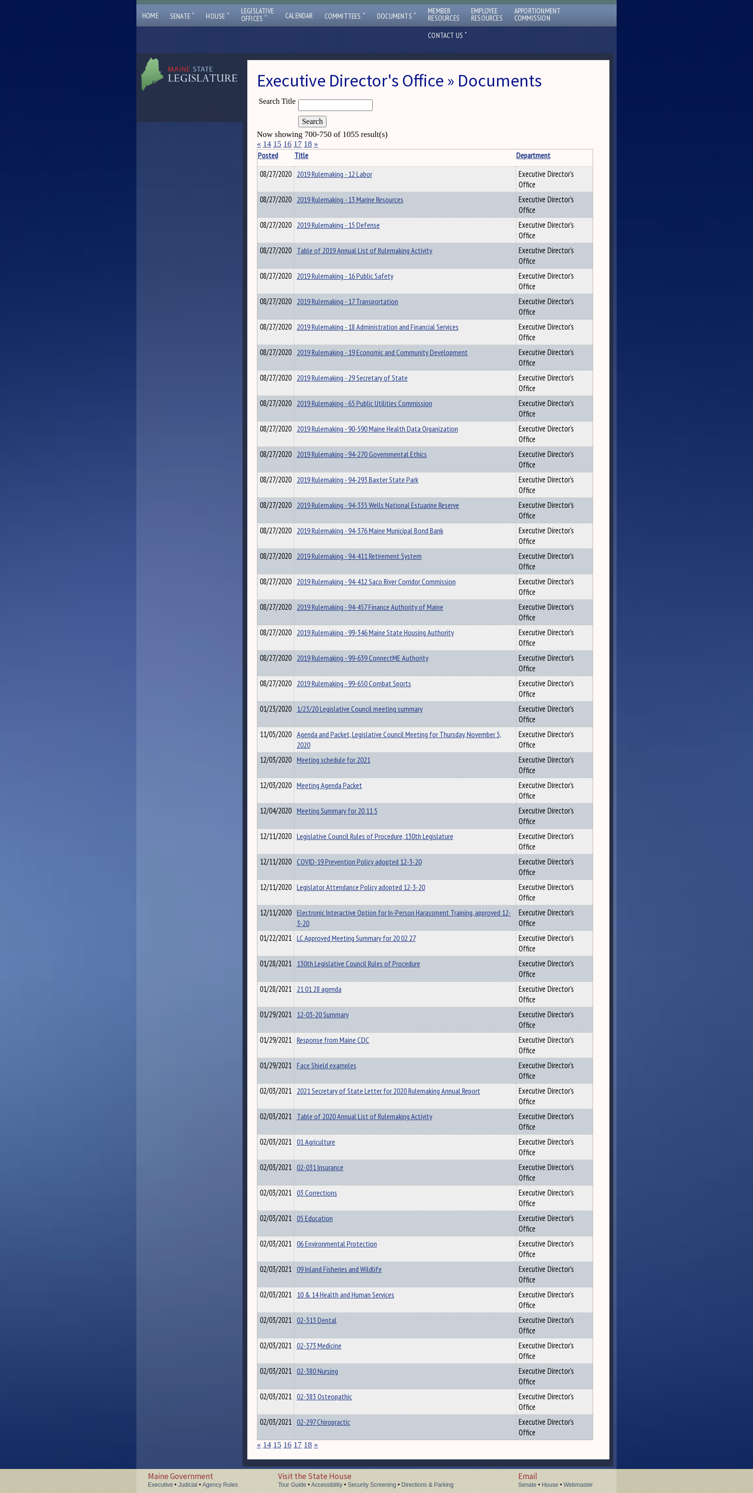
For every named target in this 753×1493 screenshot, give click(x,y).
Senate (182, 16)
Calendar (299, 15)
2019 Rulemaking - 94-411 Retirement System (374, 556)
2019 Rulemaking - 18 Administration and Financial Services (393, 326)
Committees (345, 16)
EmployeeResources (487, 14)
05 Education (330, 1218)
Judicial (187, 1484)
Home (150, 15)
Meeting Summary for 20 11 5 (352, 810)
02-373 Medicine (334, 1345)
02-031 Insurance (335, 1167)
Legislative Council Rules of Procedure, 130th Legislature (390, 836)
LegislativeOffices (257, 15)
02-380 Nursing (332, 1371)
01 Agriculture (331, 1141)
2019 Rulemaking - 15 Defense (353, 225)
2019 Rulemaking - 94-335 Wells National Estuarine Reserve (393, 505)
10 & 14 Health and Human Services (360, 1294)
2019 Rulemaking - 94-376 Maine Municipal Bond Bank (385, 530)
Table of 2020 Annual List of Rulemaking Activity (379, 1116)
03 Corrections (332, 1192)
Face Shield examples (341, 1065)
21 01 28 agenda (334, 989)
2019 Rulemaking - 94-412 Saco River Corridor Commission (391, 581)
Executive (160, 1484)
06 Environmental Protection (352, 1243)
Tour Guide (292, 1484)
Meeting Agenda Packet (344, 785)
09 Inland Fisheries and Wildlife (354, 1269)
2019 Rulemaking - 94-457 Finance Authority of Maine (385, 607)
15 (277, 143)
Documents (396, 16)
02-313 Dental (332, 1320)
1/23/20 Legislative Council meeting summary (374, 708)
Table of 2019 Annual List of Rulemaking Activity (379, 250)
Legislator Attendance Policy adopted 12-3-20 (376, 887)
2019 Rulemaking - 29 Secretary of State (367, 377)
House (217, 16)
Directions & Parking (427, 1484)
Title (316, 155)
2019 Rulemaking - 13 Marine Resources (365, 199)
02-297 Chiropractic (338, 1422)
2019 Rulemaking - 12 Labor (349, 174)
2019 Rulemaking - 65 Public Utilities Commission (379, 403)
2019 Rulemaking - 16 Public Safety (360, 276)
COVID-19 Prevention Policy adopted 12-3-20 (374, 861)
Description (576, 155)
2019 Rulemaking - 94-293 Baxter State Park (372, 479)
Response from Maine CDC (348, 1040)
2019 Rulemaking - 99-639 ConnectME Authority (377, 658)
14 (267, 143)
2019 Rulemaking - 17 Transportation (362, 301)
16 (287, 143)
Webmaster (578, 1484)
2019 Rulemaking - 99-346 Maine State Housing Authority (390, 632)
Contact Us (447, 35)
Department (510, 155)
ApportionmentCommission (537, 14)
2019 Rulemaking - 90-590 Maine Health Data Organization (392, 428)
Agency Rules (220, 1484)
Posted (282, 155)
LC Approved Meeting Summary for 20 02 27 (371, 938)
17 (297, 143)
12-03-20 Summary (338, 1014)
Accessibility (326, 1484)
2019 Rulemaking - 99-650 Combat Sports (369, 683)
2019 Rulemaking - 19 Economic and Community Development (397, 352)
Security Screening (372, 1484)
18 (308, 143)
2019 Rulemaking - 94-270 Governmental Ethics (377, 454)
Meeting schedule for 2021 (348, 759)
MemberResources (444, 14)
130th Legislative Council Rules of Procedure (373, 963)
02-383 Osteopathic (339, 1396)
